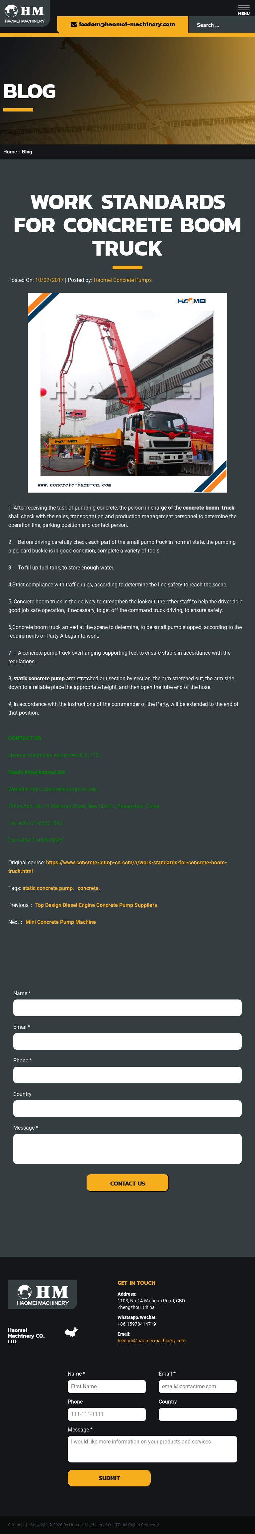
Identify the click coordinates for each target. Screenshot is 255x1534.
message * (25, 1128)
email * (21, 1027)
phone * (22, 1060)
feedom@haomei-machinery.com (122, 24)
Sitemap (16, 1524)
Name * (22, 993)
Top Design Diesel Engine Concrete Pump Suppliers (96, 905)
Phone (75, 1402)
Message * (80, 1429)
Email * (167, 1374)
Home (10, 152)
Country (22, 1094)
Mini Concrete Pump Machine (61, 922)
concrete (88, 888)
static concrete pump (48, 888)
